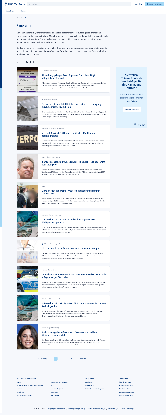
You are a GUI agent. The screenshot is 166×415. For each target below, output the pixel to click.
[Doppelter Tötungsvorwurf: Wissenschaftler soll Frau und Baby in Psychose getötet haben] (63, 279)
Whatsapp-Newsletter (126, 395)
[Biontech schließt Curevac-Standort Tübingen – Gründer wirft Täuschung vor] (63, 166)
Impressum (111, 408)
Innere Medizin (89, 385)
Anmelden (138, 4)
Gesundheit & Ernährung (24, 395)
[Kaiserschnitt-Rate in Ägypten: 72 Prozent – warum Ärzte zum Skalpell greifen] (63, 308)
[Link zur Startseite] (16, 4)
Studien (19, 382)
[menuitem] (45, 359)
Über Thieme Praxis (125, 382)
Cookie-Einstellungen (127, 408)
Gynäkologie (89, 382)
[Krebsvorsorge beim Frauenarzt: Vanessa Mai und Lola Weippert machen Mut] (63, 336)
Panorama (20, 389)
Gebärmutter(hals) (57, 389)
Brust (52, 385)
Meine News (10, 11)
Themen (23, 11)
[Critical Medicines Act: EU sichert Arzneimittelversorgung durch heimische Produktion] (63, 108)
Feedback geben (124, 389)
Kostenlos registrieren (154, 4)
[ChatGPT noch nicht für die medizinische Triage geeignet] (63, 251)
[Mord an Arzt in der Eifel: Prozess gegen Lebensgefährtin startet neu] (63, 195)
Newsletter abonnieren (126, 392)
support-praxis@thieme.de (56, 408)
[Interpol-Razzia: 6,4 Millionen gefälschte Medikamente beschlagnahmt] (63, 137)
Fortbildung (20, 392)
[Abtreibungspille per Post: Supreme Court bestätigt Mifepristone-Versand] (63, 79)
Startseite (20, 18)
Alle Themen (55, 395)
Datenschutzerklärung (96, 408)
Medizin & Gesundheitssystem (94, 389)
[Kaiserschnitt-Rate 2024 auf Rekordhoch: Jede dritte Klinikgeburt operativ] (63, 224)
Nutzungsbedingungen (75, 408)
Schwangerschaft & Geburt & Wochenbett (30, 385)
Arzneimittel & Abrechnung (59, 382)
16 (71, 359)
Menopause (54, 392)
